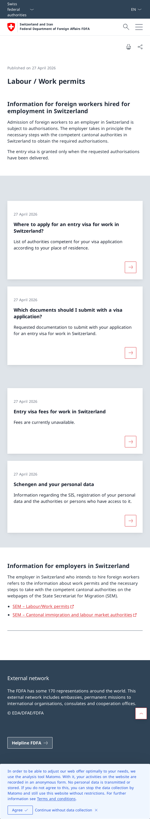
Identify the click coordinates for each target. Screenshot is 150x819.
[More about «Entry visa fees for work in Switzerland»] (130, 441)
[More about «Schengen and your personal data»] (130, 520)
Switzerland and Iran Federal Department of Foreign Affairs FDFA (55, 26)
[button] (141, 713)
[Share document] (140, 47)
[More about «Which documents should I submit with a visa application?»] (130, 353)
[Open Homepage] (48, 27)
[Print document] (128, 47)
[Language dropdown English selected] (136, 9)
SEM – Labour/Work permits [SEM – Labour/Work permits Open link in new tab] (41, 606)
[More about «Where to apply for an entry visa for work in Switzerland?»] (130, 267)
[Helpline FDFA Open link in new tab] (30, 743)
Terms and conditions (56, 798)
